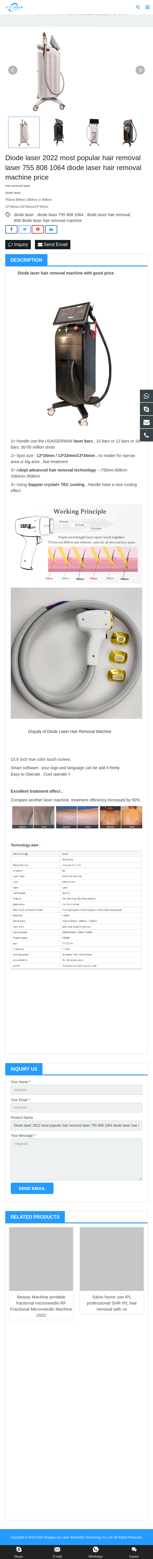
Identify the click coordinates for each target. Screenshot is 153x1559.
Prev (12, 70)
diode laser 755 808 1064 (60, 214)
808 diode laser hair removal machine (48, 220)
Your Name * (21, 1082)
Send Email (52, 244)
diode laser (24, 214)
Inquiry (18, 244)
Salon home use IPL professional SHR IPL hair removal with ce (112, 1302)
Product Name (22, 1118)
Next (140, 70)
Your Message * (23, 1136)
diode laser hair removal (108, 214)
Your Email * (20, 1100)
